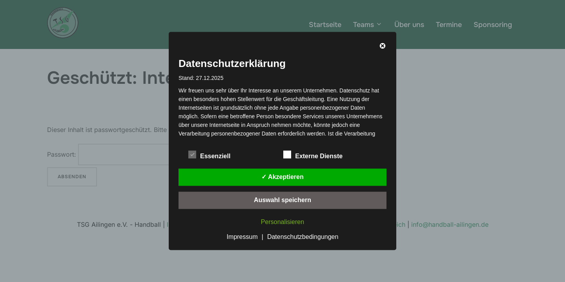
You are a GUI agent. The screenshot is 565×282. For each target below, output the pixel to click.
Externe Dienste (313, 154)
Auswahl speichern (282, 200)
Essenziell (209, 154)
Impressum (242, 236)
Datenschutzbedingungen (302, 236)
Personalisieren (282, 222)
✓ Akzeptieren (282, 177)
